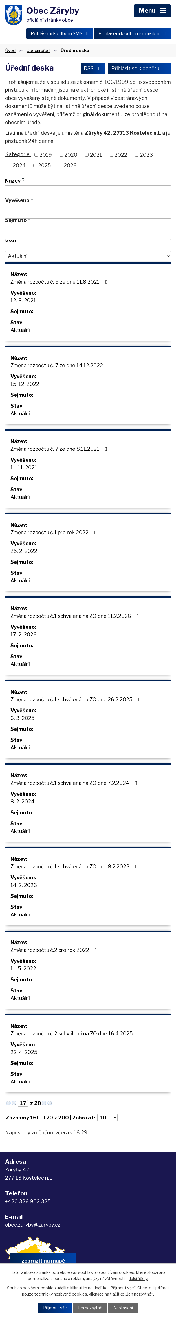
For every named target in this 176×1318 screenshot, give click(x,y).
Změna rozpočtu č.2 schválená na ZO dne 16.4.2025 (76, 1034)
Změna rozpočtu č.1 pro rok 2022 (54, 532)
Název (13, 181)
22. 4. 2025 (24, 1052)
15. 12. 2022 (24, 384)
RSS (93, 68)
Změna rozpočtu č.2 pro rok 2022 (54, 950)
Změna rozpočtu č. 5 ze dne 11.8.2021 (60, 282)
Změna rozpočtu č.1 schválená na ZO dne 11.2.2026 (75, 616)
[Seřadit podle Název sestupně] (24, 180)
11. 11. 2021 (23, 467)
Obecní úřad (38, 50)
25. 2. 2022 (23, 551)
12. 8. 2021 (23, 300)
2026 (70, 165)
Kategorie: (18, 154)
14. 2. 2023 (23, 885)
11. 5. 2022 (23, 969)
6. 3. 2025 (22, 718)
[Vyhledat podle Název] (88, 191)
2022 (121, 155)
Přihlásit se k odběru (139, 68)
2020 (70, 155)
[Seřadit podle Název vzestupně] (24, 178)
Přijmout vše (55, 1307)
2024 (19, 165)
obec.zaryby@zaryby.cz (32, 1225)
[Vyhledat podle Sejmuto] (88, 234)
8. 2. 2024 (22, 802)
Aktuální (20, 330)
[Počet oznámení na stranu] (107, 1117)
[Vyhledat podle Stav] (88, 256)
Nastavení (123, 1307)
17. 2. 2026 (23, 634)
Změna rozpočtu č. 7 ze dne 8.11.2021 (59, 449)
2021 (96, 155)
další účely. (138, 1278)
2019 (45, 155)
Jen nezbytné (90, 1307)
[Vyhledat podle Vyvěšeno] (88, 213)
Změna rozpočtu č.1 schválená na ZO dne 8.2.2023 (75, 866)
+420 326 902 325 (28, 1201)
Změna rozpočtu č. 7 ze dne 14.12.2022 (61, 365)
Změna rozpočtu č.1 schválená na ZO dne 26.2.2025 (76, 699)
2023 (146, 155)
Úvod (10, 50)
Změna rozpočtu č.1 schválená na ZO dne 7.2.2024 (74, 783)
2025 (44, 165)
